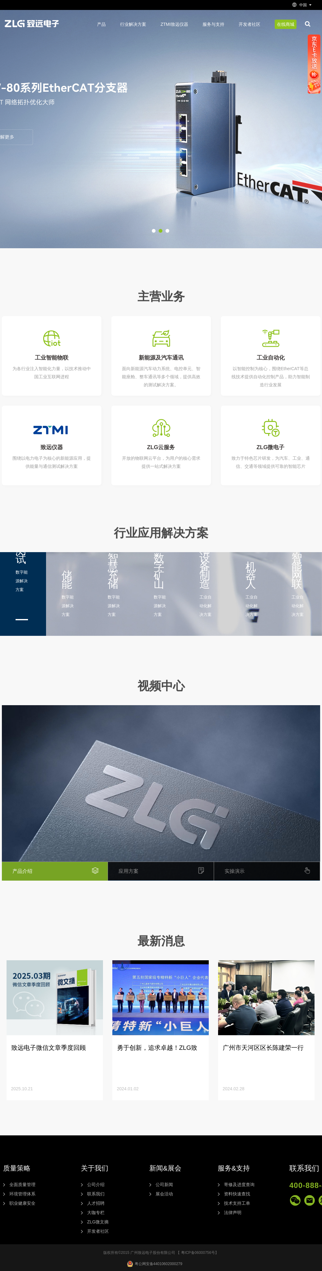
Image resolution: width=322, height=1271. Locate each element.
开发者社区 (249, 24)
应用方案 (166, 871)
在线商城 (285, 24)
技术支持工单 (237, 1203)
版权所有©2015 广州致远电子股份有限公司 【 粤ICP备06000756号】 (161, 1252)
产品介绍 (60, 871)
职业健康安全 (22, 1203)
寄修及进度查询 (239, 1184)
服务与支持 (213, 24)
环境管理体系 (22, 1193)
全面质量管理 (22, 1184)
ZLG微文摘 (98, 1221)
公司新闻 (164, 1184)
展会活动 (164, 1193)
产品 (101, 24)
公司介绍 (96, 1184)
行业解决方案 (133, 24)
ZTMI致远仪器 (174, 24)
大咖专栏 (96, 1212)
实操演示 (272, 871)
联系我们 (96, 1193)
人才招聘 (96, 1203)
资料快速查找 (237, 1193)
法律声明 (232, 1212)
